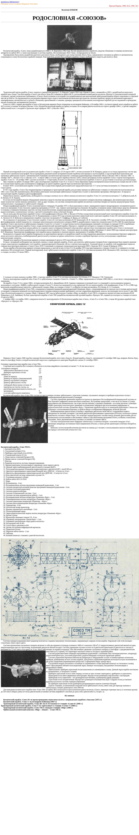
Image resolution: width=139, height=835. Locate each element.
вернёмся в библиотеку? (10, 2)
